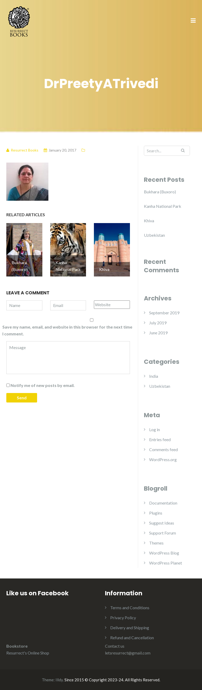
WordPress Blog (164, 552)
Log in (154, 429)
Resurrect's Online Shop (27, 652)
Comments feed (163, 449)
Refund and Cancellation (132, 637)
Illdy (59, 679)
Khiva (149, 220)
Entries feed (160, 439)
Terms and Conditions (129, 607)
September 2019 (164, 312)
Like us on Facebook (37, 593)
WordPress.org (163, 459)
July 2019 (157, 322)
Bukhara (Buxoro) (160, 191)
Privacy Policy (123, 617)
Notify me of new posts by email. (43, 385)
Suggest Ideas (161, 522)
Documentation (163, 502)
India (153, 376)
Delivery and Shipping (129, 627)
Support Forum (162, 532)
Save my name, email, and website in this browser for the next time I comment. (67, 330)
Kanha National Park (162, 206)
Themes (156, 542)
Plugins (155, 512)
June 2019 (158, 332)
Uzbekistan (154, 235)
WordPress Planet (165, 562)
